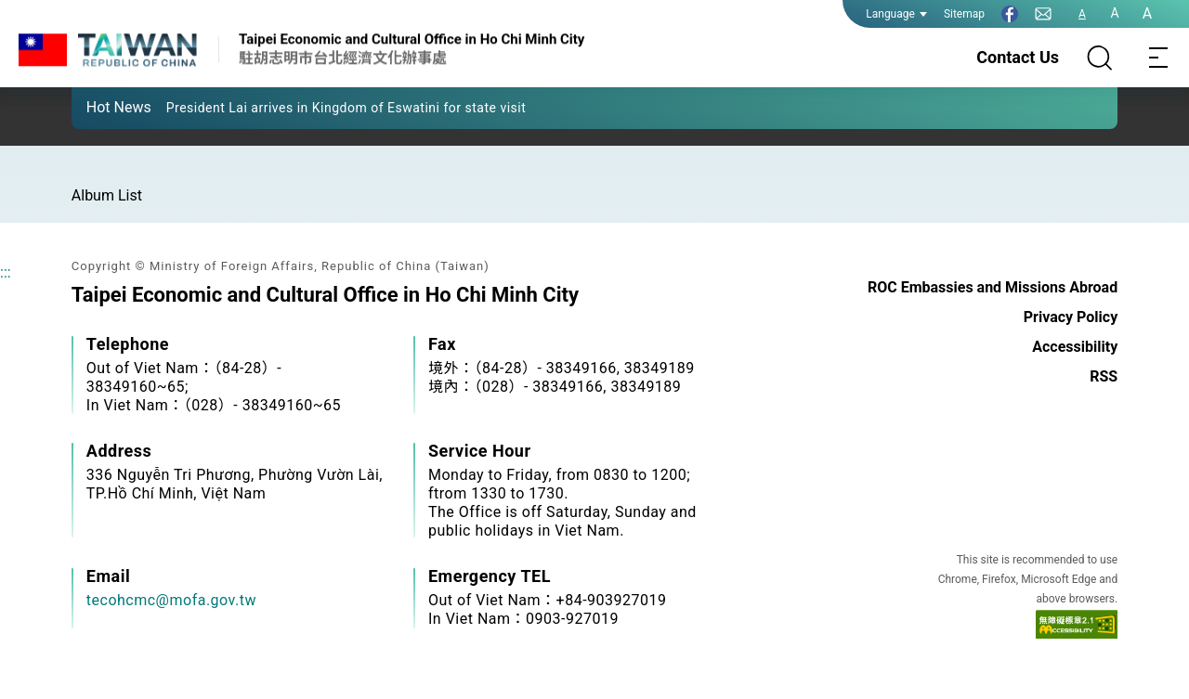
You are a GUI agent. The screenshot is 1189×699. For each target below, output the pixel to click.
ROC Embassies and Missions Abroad (992, 287)
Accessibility (1074, 347)
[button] (99, 106)
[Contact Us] (1043, 14)
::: (5, 272)
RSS (1103, 376)
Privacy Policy (1070, 317)
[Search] (1100, 57)
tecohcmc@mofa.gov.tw (171, 600)
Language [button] (896, 13)
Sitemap (964, 13)
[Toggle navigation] (1159, 57)
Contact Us (1017, 57)
